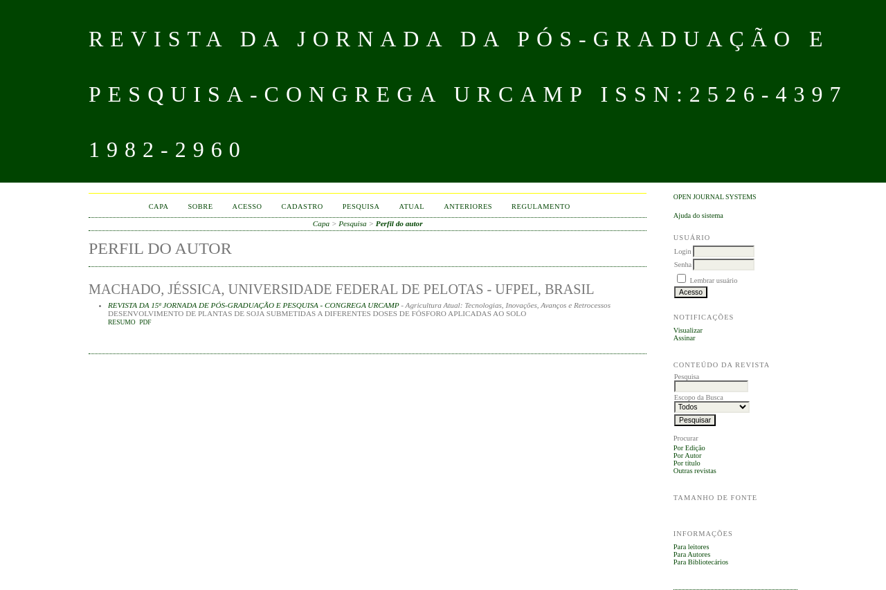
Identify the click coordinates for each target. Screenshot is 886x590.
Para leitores (691, 547)
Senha (682, 264)
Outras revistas (694, 470)
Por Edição (689, 448)
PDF (145, 322)
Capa (159, 206)
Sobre (200, 206)
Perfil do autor (399, 223)
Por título (686, 463)
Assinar (684, 338)
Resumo (122, 322)
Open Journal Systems (715, 197)
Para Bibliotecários (700, 562)
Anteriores (468, 206)
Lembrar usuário (713, 280)
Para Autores (691, 554)
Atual (412, 206)
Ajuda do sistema (698, 215)
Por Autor (687, 455)
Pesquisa (361, 206)
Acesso (247, 206)
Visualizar (688, 330)
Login (682, 251)
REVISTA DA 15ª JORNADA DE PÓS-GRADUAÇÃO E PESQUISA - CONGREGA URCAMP (253, 305)
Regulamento (541, 206)
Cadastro (302, 206)
